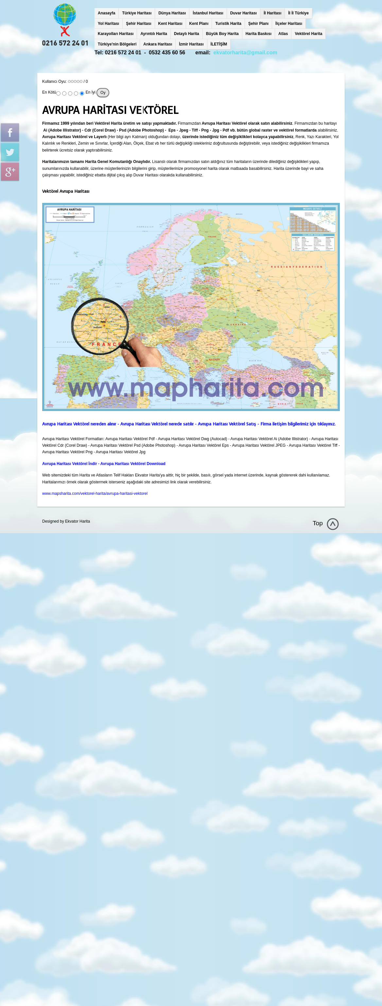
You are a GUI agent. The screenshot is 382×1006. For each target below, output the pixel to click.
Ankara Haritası (157, 44)
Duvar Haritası (243, 13)
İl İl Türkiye (298, 13)
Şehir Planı (258, 23)
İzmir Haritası (191, 44)
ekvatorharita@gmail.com (245, 52)
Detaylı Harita (186, 33)
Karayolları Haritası (115, 33)
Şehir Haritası (138, 23)
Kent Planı (199, 23)
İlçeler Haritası (288, 23)
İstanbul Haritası (208, 13)
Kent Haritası (170, 23)
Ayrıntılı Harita (153, 33)
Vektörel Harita (308, 33)
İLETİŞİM (219, 44)
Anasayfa (106, 13)
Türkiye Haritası (136, 13)
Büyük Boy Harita (222, 33)
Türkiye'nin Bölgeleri (117, 44)
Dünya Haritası (172, 13)
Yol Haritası (108, 23)
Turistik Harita (228, 23)
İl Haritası (272, 13)
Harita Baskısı (258, 33)
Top (318, 523)
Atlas (283, 33)
